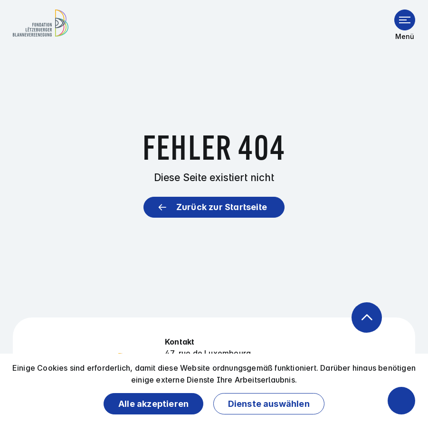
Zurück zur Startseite (221, 207)
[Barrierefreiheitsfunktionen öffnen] (401, 400)
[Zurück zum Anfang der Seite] (367, 317)
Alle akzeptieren (153, 404)
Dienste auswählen (269, 404)
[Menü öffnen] (404, 20)
